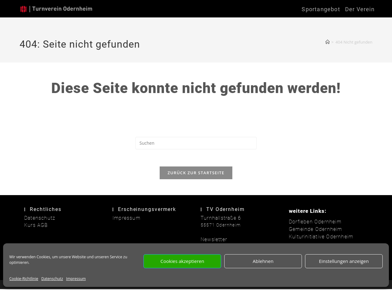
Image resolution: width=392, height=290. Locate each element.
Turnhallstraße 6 (219, 219)
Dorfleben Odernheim (312, 223)
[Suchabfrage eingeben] (196, 143)
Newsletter (213, 240)
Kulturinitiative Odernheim (318, 237)
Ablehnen (263, 261)
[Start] (328, 42)
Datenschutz (52, 278)
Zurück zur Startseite (196, 174)
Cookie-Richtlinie (23, 278)
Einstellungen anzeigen (344, 261)
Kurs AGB (34, 226)
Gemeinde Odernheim (313, 230)
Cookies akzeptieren (182, 261)
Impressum (76, 278)
